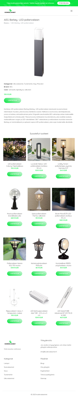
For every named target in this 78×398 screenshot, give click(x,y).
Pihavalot (40, 84)
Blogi (42, 363)
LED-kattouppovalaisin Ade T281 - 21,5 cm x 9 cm (39, 313)
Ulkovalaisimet (18, 84)
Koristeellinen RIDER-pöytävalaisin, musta (63, 264)
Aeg (34, 84)
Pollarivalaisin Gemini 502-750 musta (14, 264)
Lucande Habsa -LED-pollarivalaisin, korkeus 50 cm (39, 166)
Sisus (6, 371)
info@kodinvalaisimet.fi (49, 352)
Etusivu (6, 23)
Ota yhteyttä (45, 367)
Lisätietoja (12, 100)
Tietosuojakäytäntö (47, 375)
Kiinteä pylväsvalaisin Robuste (39, 264)
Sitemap (43, 378)
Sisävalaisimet (9, 367)
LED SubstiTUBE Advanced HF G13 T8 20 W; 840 (63, 313)
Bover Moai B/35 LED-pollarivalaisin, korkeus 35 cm (63, 216)
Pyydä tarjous (64, 3)
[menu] (71, 10)
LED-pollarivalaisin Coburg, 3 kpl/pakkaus (14, 165)
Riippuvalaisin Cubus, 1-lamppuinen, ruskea (14, 312)
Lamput (6, 363)
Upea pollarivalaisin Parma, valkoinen (39, 215)
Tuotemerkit (28, 84)
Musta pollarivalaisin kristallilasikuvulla (14, 215)
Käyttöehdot (45, 371)
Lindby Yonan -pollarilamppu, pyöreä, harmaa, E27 (63, 166)
